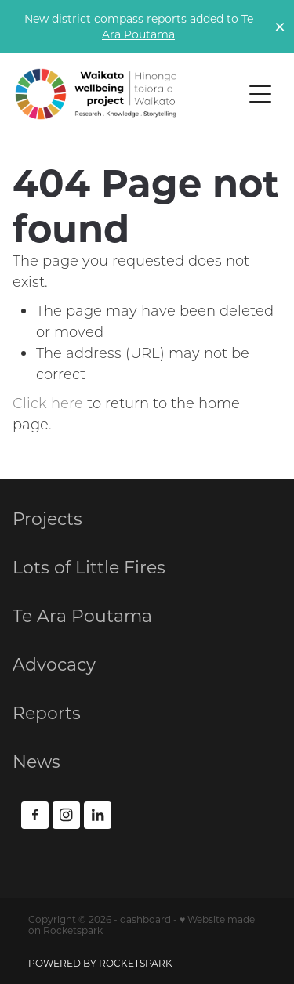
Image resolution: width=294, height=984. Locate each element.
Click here (48, 402)
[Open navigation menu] (260, 94)
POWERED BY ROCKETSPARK (100, 963)
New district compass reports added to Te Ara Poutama (138, 26)
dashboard (145, 919)
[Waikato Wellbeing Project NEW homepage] (128, 94)
